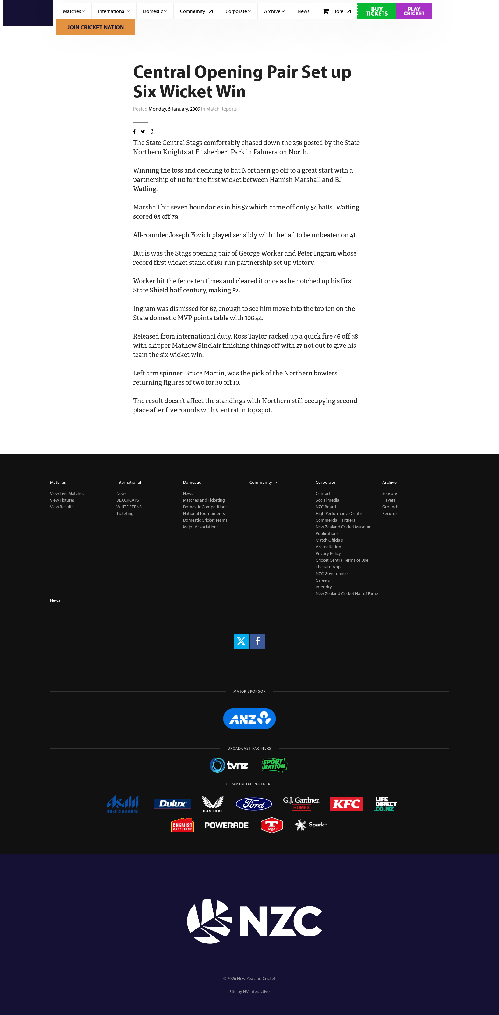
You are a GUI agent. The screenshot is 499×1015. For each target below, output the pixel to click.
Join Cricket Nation (95, 27)
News (303, 11)
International (114, 11)
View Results (62, 507)
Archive (274, 11)
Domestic (155, 11)
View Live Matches (67, 493)
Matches (74, 11)
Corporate (238, 11)
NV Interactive (256, 991)
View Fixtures (62, 500)
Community (196, 11)
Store (336, 11)
